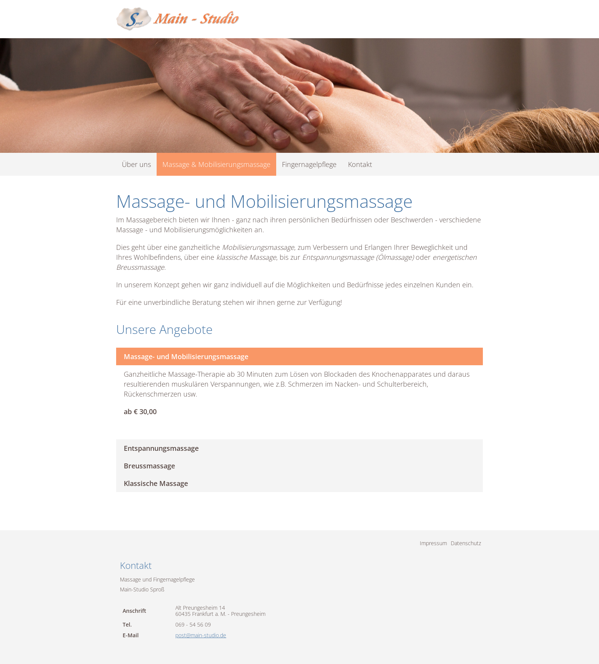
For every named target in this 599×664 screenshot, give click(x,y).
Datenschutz (466, 543)
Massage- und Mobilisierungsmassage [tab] (186, 356)
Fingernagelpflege (309, 164)
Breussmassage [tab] (149, 465)
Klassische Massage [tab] (156, 483)
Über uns (136, 164)
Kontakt (360, 164)
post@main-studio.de (200, 635)
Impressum (433, 543)
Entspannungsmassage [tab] (161, 448)
